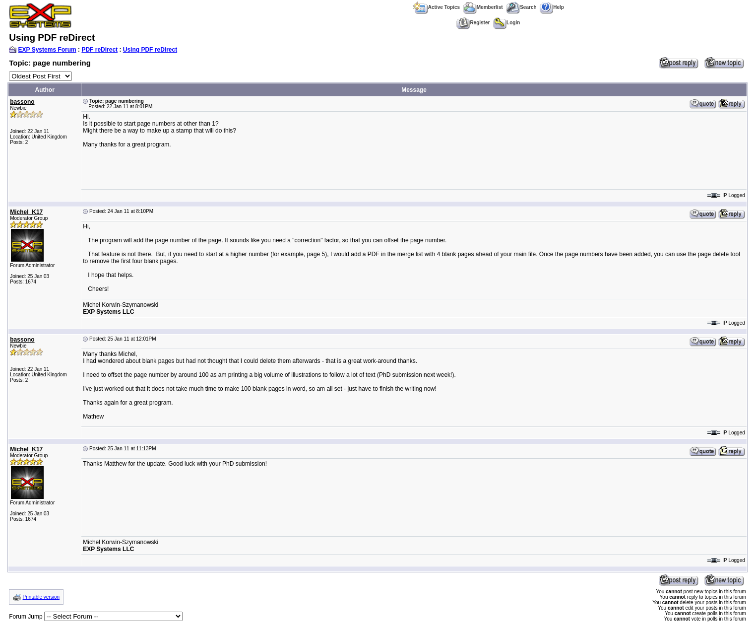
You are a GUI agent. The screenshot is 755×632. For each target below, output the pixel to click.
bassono (22, 101)
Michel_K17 (26, 212)
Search (521, 7)
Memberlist (483, 7)
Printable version (41, 597)
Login (506, 22)
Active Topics (436, 7)
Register (473, 22)
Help (552, 7)
